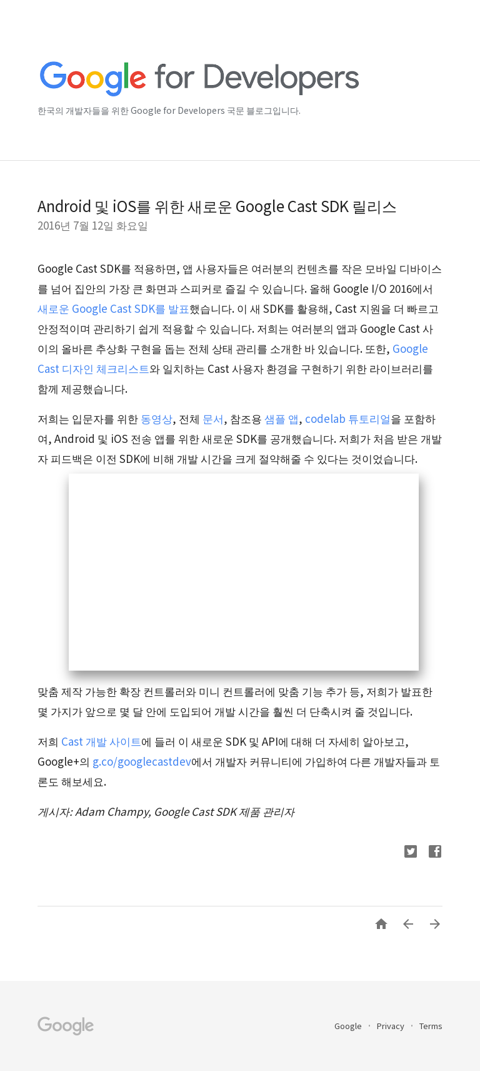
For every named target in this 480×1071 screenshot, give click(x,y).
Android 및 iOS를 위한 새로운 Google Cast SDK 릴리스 (217, 205)
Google (349, 1026)
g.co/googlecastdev (141, 761)
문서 (213, 418)
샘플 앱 (281, 418)
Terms (430, 1026)
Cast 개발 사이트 (101, 741)
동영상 (156, 418)
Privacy (391, 1026)
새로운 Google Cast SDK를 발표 (113, 308)
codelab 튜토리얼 (348, 418)
